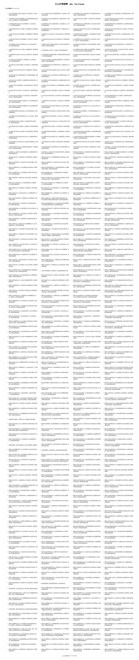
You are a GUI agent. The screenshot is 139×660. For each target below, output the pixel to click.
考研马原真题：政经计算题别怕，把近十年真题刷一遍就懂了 (23, 445)
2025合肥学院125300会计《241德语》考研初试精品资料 (54, 50)
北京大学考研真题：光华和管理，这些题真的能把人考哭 (54, 270)
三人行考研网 (65, 655)
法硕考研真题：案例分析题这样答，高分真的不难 (53, 583)
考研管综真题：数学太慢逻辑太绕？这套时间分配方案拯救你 (23, 609)
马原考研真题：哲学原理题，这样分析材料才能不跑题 (54, 450)
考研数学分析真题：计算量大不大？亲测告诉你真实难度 (22, 419)
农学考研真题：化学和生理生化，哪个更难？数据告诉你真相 (23, 588)
